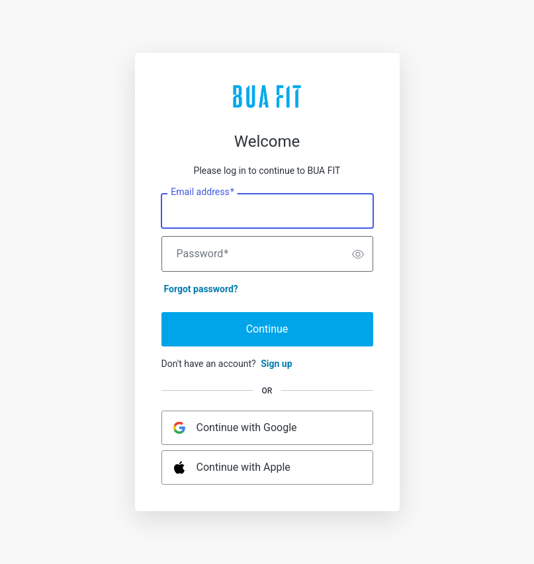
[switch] (358, 254)
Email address (202, 192)
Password (203, 254)
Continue (267, 329)
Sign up (276, 363)
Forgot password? (201, 289)
